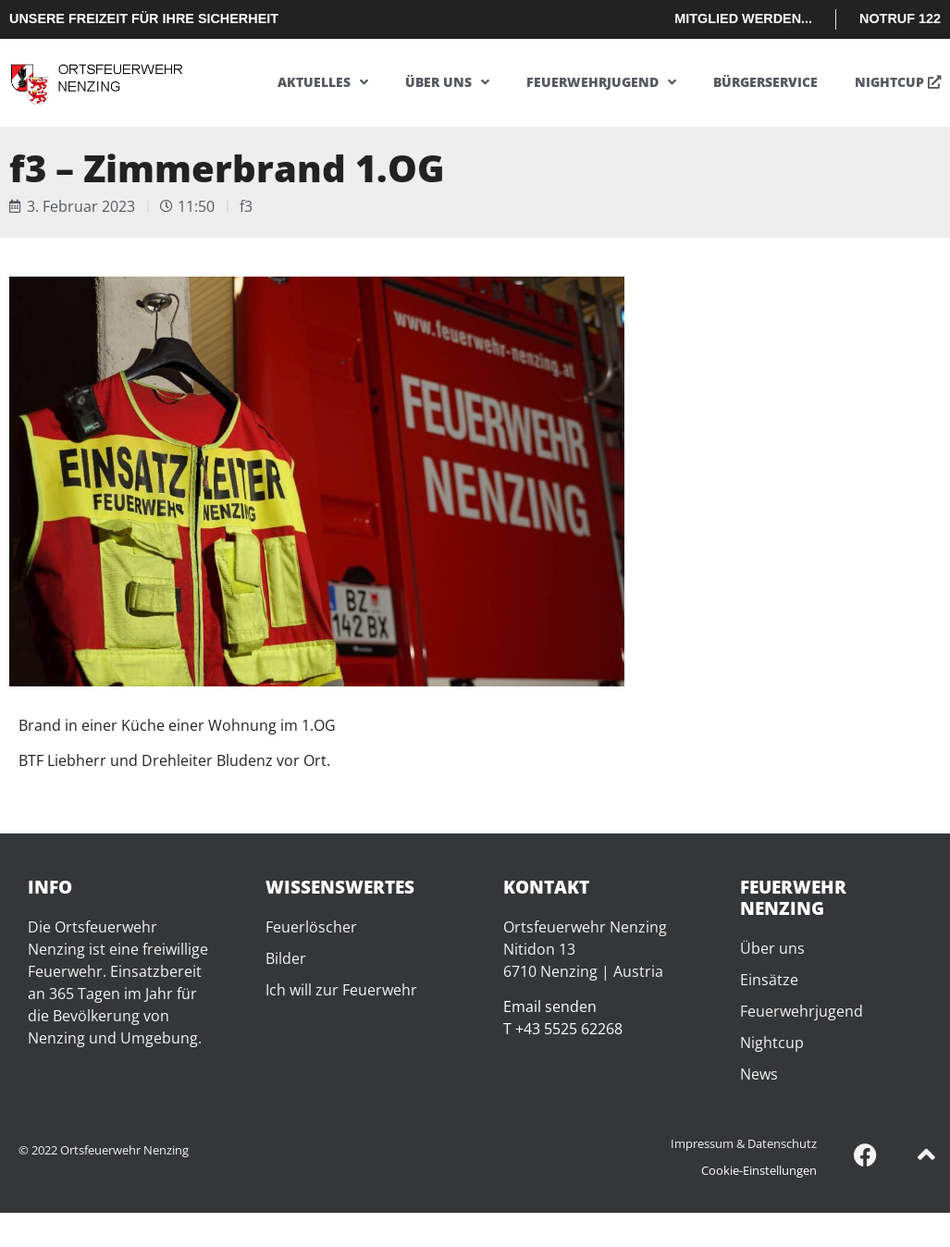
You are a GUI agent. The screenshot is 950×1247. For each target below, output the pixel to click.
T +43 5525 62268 (563, 1029)
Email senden (550, 1006)
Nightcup (898, 82)
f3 (246, 206)
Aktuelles (323, 82)
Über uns (447, 82)
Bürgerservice (765, 82)
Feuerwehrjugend (601, 82)
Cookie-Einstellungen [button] (759, 1170)
